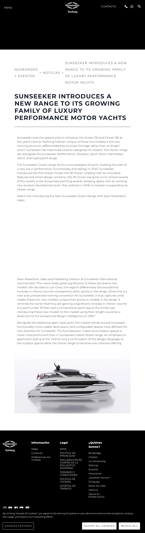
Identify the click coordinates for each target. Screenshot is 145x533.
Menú (8, 7)
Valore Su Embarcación (96, 495)
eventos (93, 469)
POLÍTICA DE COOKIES (67, 480)
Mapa (34, 448)
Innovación (95, 473)
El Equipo (94, 481)
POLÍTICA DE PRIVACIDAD (67, 454)
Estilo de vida (97, 485)
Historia (93, 489)
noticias (93, 465)
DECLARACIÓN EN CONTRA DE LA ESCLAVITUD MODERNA (71, 464)
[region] (72, 520)
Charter (93, 457)
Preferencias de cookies (40, 458)
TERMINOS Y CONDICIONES (69, 473)
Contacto (108, 6)
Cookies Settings (18, 525)
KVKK (63, 448)
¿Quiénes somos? (99, 477)
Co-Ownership (97, 461)
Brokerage (95, 453)
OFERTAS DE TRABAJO (68, 487)
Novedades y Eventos (26, 73)
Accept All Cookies (99, 525)
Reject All (129, 525)
